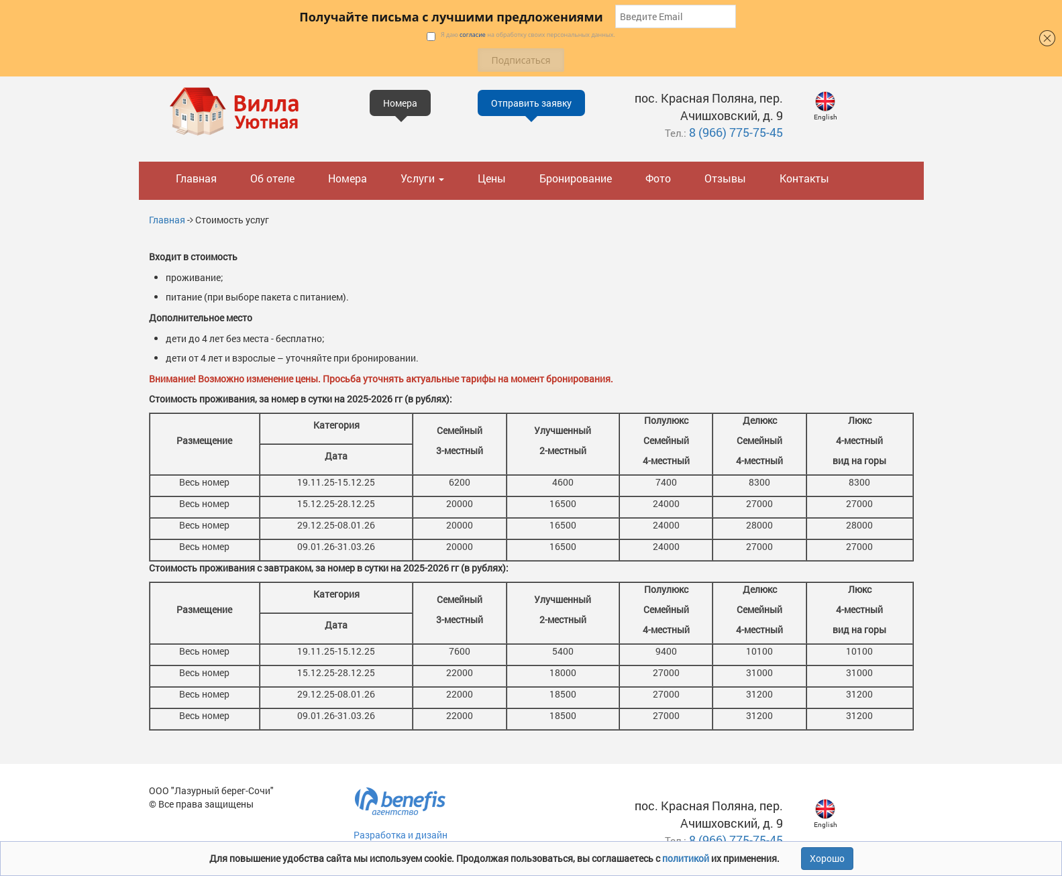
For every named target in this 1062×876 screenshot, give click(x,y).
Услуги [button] (422, 178)
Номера (347, 178)
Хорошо (827, 858)
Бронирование (575, 178)
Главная (196, 178)
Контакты (804, 178)
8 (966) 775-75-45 (736, 132)
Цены (492, 178)
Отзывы (725, 178)
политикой (686, 858)
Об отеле (272, 178)
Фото (658, 178)
